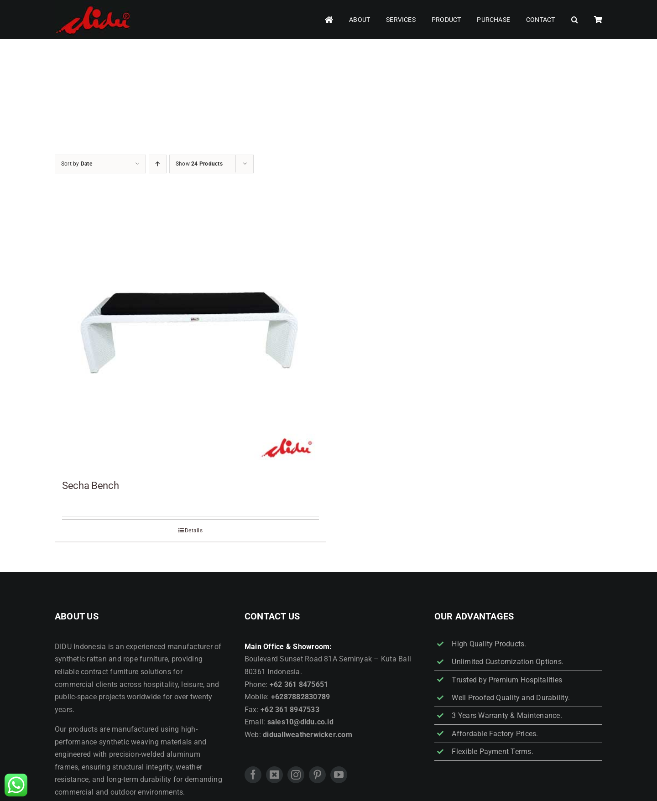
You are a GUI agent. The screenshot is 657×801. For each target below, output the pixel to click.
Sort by (76, 164)
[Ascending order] (158, 164)
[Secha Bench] (190, 335)
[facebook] (253, 774)
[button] (574, 20)
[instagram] (295, 774)
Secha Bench (90, 485)
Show (199, 164)
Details (194, 530)
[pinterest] (317, 774)
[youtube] (338, 774)
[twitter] (274, 774)
